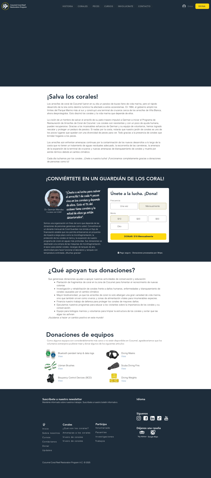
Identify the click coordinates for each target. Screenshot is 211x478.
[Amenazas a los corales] (79, 433)
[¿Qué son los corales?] (79, 428)
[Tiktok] (159, 418)
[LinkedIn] (152, 418)
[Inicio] (50, 429)
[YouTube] (166, 418)
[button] (82, 6)
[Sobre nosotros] (53, 433)
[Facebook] (145, 418)
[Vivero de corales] (78, 437)
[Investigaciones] (110, 437)
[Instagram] (139, 418)
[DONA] (202, 6)
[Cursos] (51, 437)
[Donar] (51, 446)
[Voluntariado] (110, 428)
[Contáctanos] (51, 442)
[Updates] (51, 450)
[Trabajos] (109, 441)
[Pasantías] (104, 432)
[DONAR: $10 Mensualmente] (138, 236)
